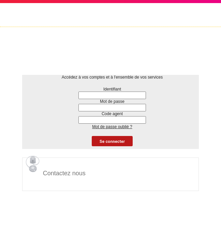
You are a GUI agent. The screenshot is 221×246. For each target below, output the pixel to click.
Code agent (112, 113)
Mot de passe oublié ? (112, 126)
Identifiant (112, 89)
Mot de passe (112, 101)
